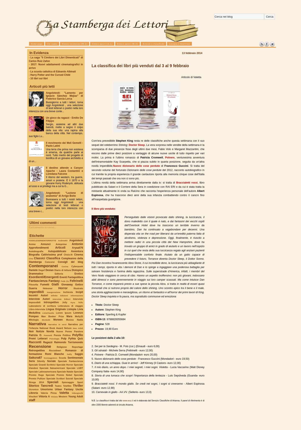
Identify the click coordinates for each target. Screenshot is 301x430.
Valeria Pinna (49, 393)
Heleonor (47, 288)
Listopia (71, 309)
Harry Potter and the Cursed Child (50, 74)
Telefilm (67, 386)
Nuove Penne (64, 331)
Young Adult (75, 396)
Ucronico (33, 389)
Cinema (78, 254)
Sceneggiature (50, 358)
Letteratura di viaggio (70, 306)
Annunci (46, 244)
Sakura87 (35, 357)
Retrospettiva (37, 350)
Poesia (57, 335)
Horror (63, 288)
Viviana (54, 396)
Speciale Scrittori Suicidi (59, 378)
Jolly (64, 302)
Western (63, 396)
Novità (50, 331)
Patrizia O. (35, 335)
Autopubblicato (57, 251)
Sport (80, 382)
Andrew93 (63, 240)
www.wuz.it (128, 400)
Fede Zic (65, 281)
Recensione (40, 346)
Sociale (51, 361)
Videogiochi (77, 393)
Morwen (58, 319)
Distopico (77, 270)
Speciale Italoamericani (52, 368)
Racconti (35, 342)
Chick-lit (68, 254)
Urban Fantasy (64, 389)
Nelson (68, 328)
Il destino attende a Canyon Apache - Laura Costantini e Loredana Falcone (64, 170)
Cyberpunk (77, 266)
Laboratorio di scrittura (42, 306)
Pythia (72, 338)
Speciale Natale (65, 371)
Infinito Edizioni (59, 295)
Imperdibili (36, 292)
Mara (69, 316)
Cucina (65, 266)
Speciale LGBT (74, 368)
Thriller (78, 385)
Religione (62, 347)
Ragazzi (47, 342)
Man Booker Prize (52, 316)
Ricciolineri (55, 350)
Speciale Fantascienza (70, 361)
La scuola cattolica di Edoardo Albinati (53, 71)
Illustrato (78, 288)
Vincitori (33, 396)
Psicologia (54, 339)
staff (32, 400)
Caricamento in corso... (42, 227)
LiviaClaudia (48, 313)
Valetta (64, 392)
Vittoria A (44, 396)
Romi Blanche (54, 354)
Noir (31, 331)
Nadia (80, 319)
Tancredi (47, 385)
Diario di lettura (62, 270)
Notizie (40, 331)
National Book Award (51, 328)
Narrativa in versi (57, 324)
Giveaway (67, 284)
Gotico (79, 284)
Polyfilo (77, 335)
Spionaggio (68, 382)
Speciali (53, 382)
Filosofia (33, 284)
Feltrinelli (76, 280)
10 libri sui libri (39, 78)
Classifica (53, 258)
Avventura (77, 251)
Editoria (59, 273)
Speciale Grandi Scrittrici (42, 364)
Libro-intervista (37, 309)
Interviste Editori (61, 299)
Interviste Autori (39, 299)
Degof (41, 270)
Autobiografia (36, 251)
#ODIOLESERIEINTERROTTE (42, 240)
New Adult (78, 328)
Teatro (58, 386)
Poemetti (48, 335)
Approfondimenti (39, 247)
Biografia (34, 254)
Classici (39, 258)
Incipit (79, 292)
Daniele (33, 270)
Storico (34, 385)
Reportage (77, 347)
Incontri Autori (38, 295)
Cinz (31, 258)
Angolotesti (76, 240)
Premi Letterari (38, 338)
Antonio (77, 244)
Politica (67, 335)
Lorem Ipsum (63, 313)
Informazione (77, 295)
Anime (32, 244)
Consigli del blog (70, 262)
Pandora (78, 331)
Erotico (78, 273)
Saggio (79, 354)
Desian (50, 270)
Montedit (46, 320)
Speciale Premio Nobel (59, 375)
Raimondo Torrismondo (68, 342)
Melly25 (79, 316)
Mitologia (34, 319)
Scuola (62, 358)
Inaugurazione (53, 292)
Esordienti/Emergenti (44, 277)
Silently (41, 361)
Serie (32, 361)
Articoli (60, 247)
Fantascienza (38, 280)
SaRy (69, 354)
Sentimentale (75, 357)
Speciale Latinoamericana (42, 371)
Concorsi (50, 262)
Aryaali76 (77, 247)
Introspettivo (51, 302)
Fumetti (44, 284)
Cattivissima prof (51, 254)
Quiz (80, 338)
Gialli (55, 284)
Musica (70, 319)
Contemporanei (43, 266)
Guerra (33, 288)
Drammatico (36, 273)
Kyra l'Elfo (77, 302)
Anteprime (61, 244)
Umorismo (47, 389)
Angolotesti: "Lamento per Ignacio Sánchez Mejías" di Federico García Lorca (64, 95)
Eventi (63, 277)
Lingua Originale (56, 309)
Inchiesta (68, 292)
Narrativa (37, 324)
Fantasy (54, 280)
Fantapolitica (75, 277)
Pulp (63, 338)
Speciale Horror (64, 364)
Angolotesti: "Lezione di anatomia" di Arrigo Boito (64, 194)
